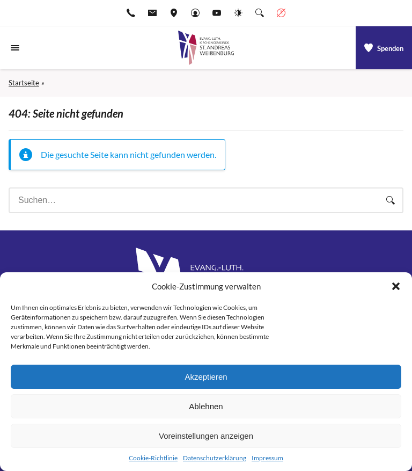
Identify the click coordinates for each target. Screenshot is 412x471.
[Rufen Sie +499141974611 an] (131, 13)
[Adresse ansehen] (174, 13)
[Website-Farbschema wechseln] (238, 13)
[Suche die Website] (259, 13)
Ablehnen (206, 406)
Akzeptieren (206, 376)
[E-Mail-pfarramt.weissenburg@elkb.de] (152, 13)
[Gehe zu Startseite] (206, 47)
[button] (396, 286)
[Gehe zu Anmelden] (195, 13)
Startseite (24, 82)
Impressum (267, 458)
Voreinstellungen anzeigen (206, 435)
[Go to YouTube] (216, 13)
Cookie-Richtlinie (153, 458)
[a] (384, 47)
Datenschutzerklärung (214, 458)
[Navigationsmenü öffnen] (15, 47)
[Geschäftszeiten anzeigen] (281, 13)
